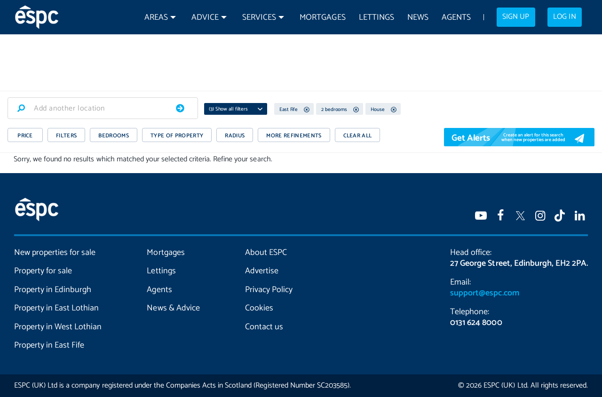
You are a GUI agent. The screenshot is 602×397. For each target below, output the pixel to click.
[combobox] (103, 108)
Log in (564, 17)
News (417, 17)
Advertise (261, 271)
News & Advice (173, 308)
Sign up (515, 17)
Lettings (376, 17)
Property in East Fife (49, 345)
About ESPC (266, 253)
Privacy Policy (269, 290)
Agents (456, 17)
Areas (156, 17)
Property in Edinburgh (52, 290)
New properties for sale (54, 253)
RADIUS (235, 135)
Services (259, 17)
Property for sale (43, 271)
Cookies (259, 308)
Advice (205, 17)
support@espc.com (484, 293)
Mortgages (322, 17)
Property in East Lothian (56, 308)
